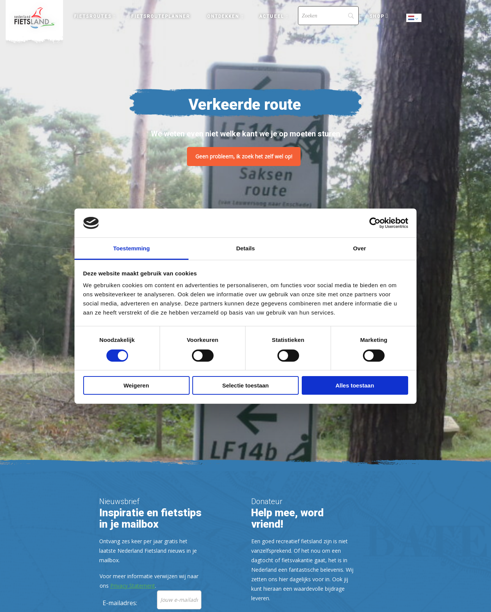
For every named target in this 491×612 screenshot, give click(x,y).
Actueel (271, 16)
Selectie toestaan (245, 385)
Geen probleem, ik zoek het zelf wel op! (243, 156)
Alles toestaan (355, 385)
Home (34, 18)
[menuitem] (34, 18)
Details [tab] (245, 248)
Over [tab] (359, 248)
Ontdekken (223, 16)
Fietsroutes (92, 16)
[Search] (328, 15)
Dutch (414, 18)
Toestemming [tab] (131, 248)
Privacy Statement (132, 585)
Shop (376, 16)
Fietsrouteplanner (160, 16)
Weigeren (136, 385)
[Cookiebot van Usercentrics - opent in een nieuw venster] (375, 223)
